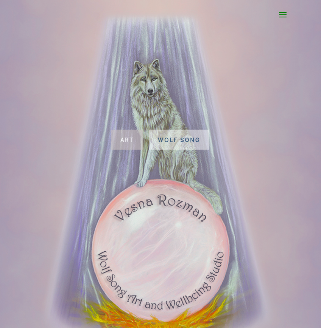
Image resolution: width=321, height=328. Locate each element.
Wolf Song (179, 140)
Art (127, 140)
